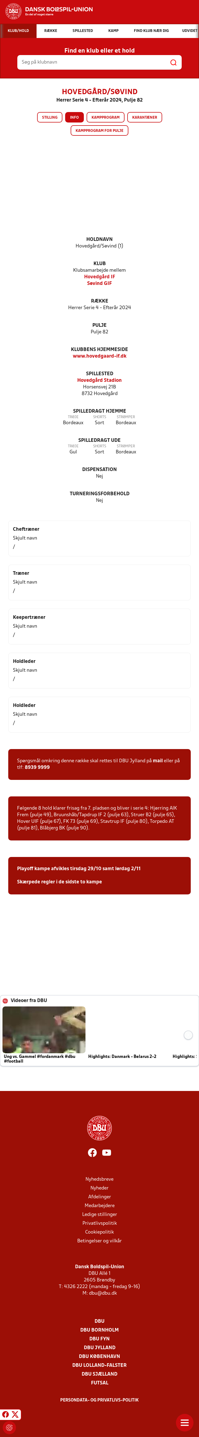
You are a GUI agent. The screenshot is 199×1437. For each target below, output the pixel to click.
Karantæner (144, 117)
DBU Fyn (99, 1339)
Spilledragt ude (99, 440)
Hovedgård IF (99, 277)
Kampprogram (106, 117)
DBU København (99, 1356)
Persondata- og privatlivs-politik (99, 1400)
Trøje (73, 417)
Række (99, 301)
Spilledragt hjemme (99, 411)
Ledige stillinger (99, 1214)
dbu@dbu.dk (103, 1293)
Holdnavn (99, 239)
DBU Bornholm (99, 1330)
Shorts (99, 417)
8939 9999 (37, 767)
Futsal (99, 1383)
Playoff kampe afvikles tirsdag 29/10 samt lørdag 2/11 (79, 869)
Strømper (126, 417)
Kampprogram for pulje (99, 131)
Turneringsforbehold (99, 494)
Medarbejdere (100, 1206)
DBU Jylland (99, 1348)
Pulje (99, 325)
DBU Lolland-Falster (99, 1365)
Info (74, 117)
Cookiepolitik (99, 1232)
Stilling (49, 117)
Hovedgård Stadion (99, 380)
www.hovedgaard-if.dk (99, 356)
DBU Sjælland (99, 1374)
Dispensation (99, 469)
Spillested (99, 374)
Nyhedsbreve (99, 1179)
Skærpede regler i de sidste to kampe (59, 882)
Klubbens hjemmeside (99, 349)
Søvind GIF (99, 283)
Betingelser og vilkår (99, 1241)
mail (158, 761)
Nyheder (99, 1188)
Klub (99, 264)
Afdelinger (99, 1197)
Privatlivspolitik (99, 1223)
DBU (99, 1321)
